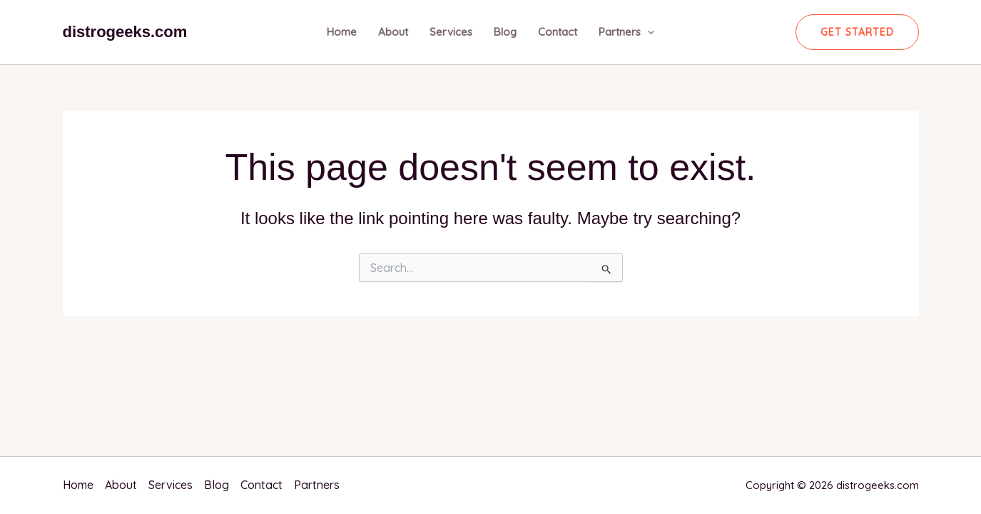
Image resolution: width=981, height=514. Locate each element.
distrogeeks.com (125, 32)
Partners (626, 32)
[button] (857, 32)
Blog (505, 32)
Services (450, 32)
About (393, 32)
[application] (647, 32)
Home (342, 32)
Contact (557, 32)
